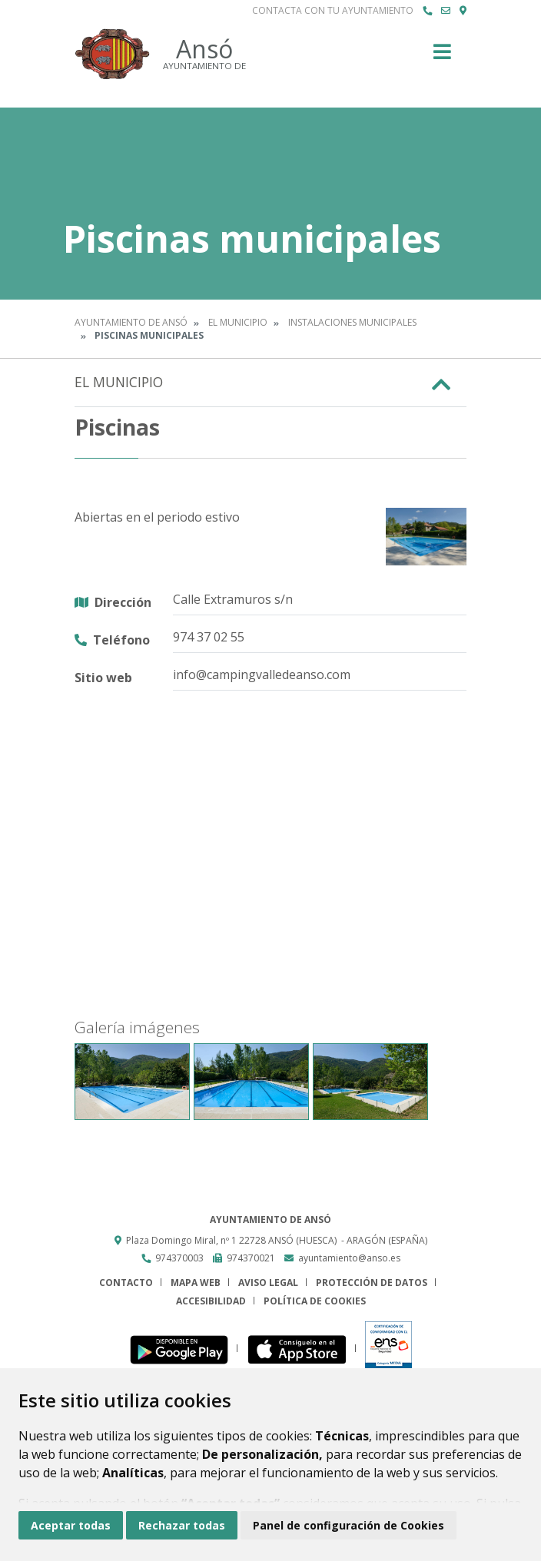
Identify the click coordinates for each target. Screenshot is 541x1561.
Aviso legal (268, 1282)
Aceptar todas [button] (71, 1525)
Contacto (126, 1282)
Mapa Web (196, 1282)
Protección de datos (371, 1282)
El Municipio (237, 322)
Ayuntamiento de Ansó (131, 322)
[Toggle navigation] (442, 56)
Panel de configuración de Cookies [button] (348, 1525)
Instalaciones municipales (352, 322)
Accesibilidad (211, 1300)
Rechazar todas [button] (181, 1525)
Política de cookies (315, 1300)
